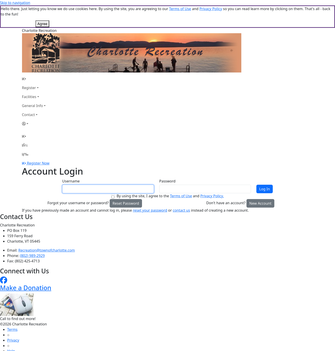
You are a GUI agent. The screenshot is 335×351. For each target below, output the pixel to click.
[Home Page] (34, 78)
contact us (181, 210)
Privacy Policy (210, 8)
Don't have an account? (225, 202)
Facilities (29, 96)
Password (167, 181)
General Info (32, 105)
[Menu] (25, 154)
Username (71, 181)
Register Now (38, 163)
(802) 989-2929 (32, 255)
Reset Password (126, 203)
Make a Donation (25, 287)
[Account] (34, 123)
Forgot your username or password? (78, 202)
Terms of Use (180, 8)
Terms (12, 329)
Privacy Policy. (212, 195)
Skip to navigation (15, 2)
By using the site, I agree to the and (170, 195)
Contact (28, 114)
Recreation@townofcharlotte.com (46, 250)
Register (29, 87)
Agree (42, 23)
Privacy (13, 340)
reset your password (150, 210)
